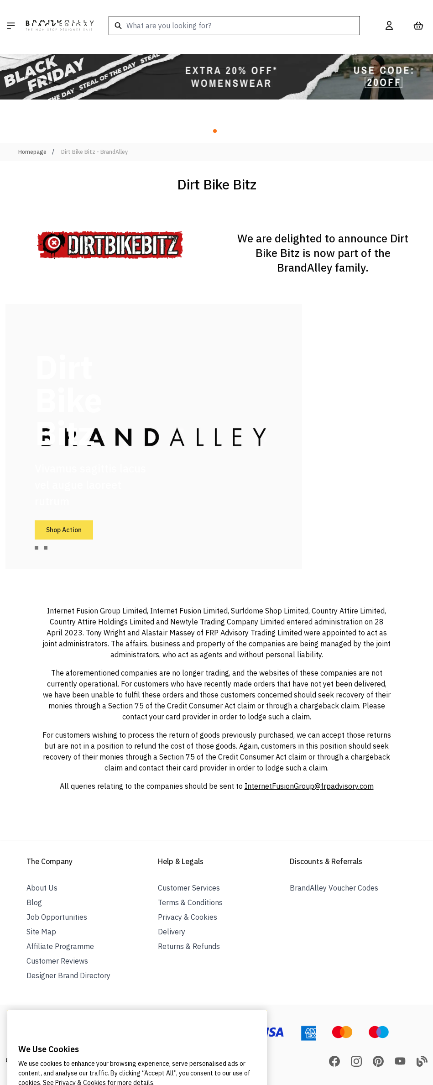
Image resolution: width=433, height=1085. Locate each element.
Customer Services (189, 887)
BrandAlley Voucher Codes (334, 887)
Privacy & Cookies (187, 917)
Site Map (41, 931)
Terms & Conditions (190, 902)
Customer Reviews (57, 960)
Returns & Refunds (189, 946)
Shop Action (64, 530)
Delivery (171, 931)
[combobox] (234, 25)
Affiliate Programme (60, 946)
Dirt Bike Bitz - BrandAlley (94, 151)
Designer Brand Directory (68, 975)
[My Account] (389, 25)
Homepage (32, 151)
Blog (34, 902)
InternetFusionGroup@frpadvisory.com (309, 786)
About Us (41, 887)
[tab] (36, 548)
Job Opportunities (56, 917)
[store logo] (60, 25)
